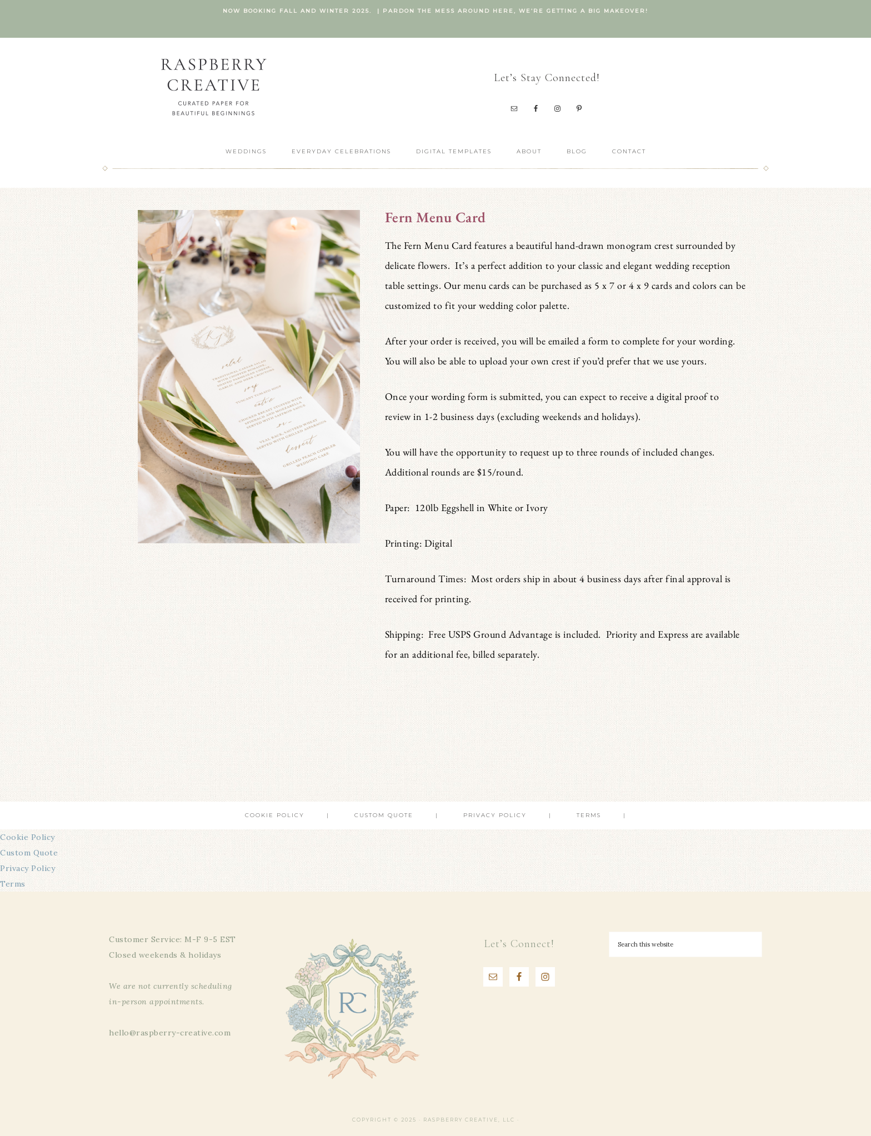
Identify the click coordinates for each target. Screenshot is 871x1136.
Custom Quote (29, 853)
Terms (13, 884)
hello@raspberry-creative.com (170, 1033)
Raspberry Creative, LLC (213, 86)
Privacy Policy (27, 868)
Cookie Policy (27, 837)
